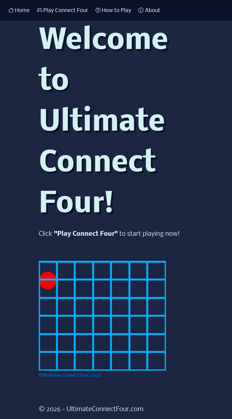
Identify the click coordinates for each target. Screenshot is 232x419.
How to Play (113, 10)
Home (19, 10)
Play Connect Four (62, 10)
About (149, 10)
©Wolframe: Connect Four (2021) (70, 375)
